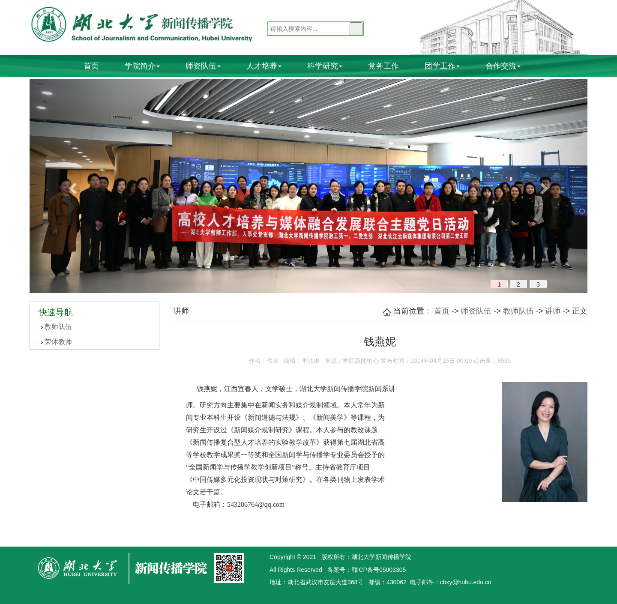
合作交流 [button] (503, 66)
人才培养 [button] (264, 66)
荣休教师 (58, 341)
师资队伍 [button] (203, 66)
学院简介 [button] (142, 66)
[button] (71, 186)
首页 (91, 66)
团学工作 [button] (442, 66)
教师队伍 (58, 326)
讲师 (552, 311)
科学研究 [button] (324, 66)
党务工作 (383, 66)
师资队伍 (476, 311)
